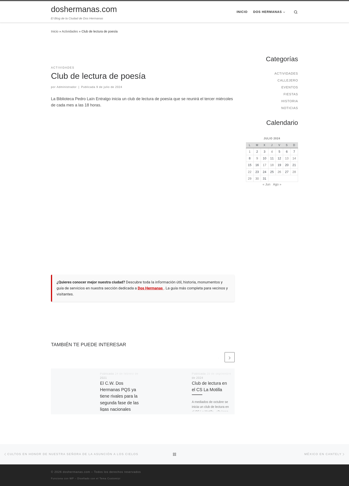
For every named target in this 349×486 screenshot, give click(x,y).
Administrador (67, 87)
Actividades (70, 31)
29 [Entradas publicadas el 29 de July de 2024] (250, 178)
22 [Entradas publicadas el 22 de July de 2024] (250, 172)
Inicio (54, 31)
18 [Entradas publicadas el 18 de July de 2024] (272, 165)
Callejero (288, 80)
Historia (289, 101)
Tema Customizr (110, 478)
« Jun (266, 184)
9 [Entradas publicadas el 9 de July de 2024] (257, 158)
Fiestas (291, 94)
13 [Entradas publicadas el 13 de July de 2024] (287, 158)
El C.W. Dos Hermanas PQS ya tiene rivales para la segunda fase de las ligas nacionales (119, 396)
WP (71, 478)
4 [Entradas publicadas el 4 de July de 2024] (272, 151)
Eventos (289, 87)
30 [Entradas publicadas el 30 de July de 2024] (257, 178)
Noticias (289, 108)
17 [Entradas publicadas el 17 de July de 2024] (264, 165)
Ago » (277, 184)
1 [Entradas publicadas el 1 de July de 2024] (250, 151)
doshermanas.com (76, 472)
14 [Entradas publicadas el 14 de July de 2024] (294, 158)
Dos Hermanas (151, 288)
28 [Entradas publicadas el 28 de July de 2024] (294, 172)
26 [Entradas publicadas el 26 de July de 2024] (279, 172)
